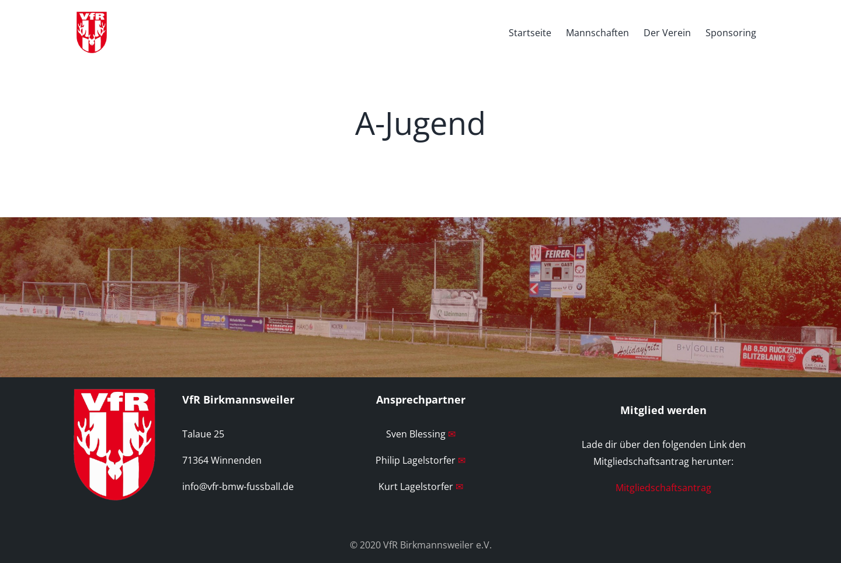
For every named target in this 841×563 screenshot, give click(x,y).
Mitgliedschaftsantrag (663, 487)
